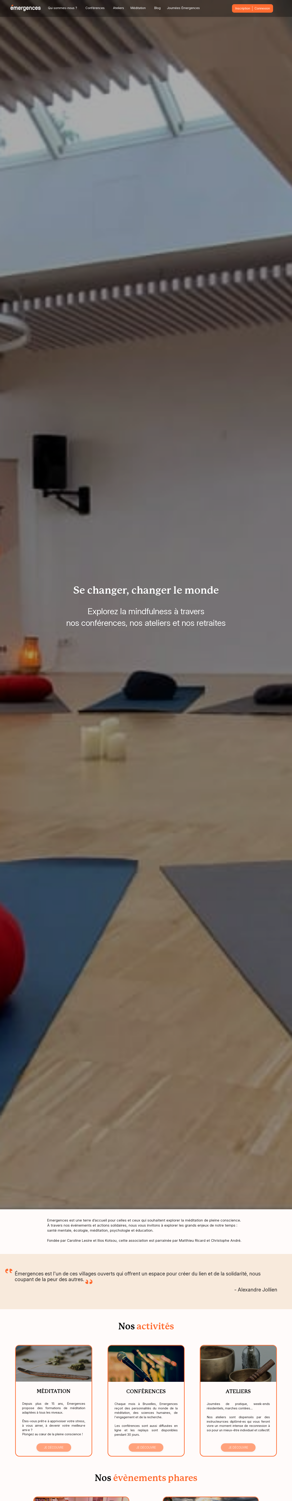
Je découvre (54, 1447)
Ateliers (118, 8)
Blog (157, 8)
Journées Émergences (183, 8)
